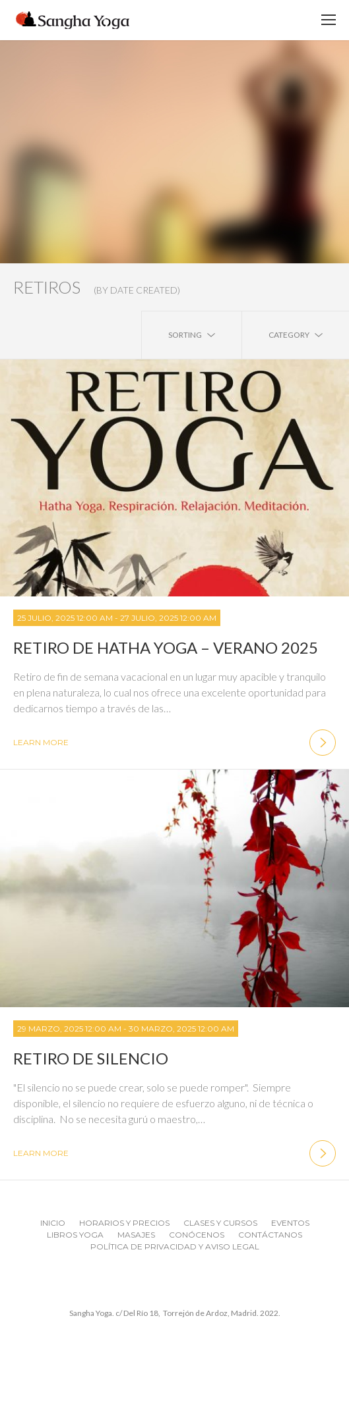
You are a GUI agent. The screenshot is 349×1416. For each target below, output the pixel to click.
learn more (174, 742)
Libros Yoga (75, 1235)
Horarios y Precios (124, 1223)
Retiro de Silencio (90, 1058)
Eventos (290, 1223)
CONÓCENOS (196, 1235)
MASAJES (136, 1235)
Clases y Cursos (220, 1223)
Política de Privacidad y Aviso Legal (174, 1246)
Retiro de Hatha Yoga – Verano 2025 (165, 647)
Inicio (52, 1223)
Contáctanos (270, 1235)
